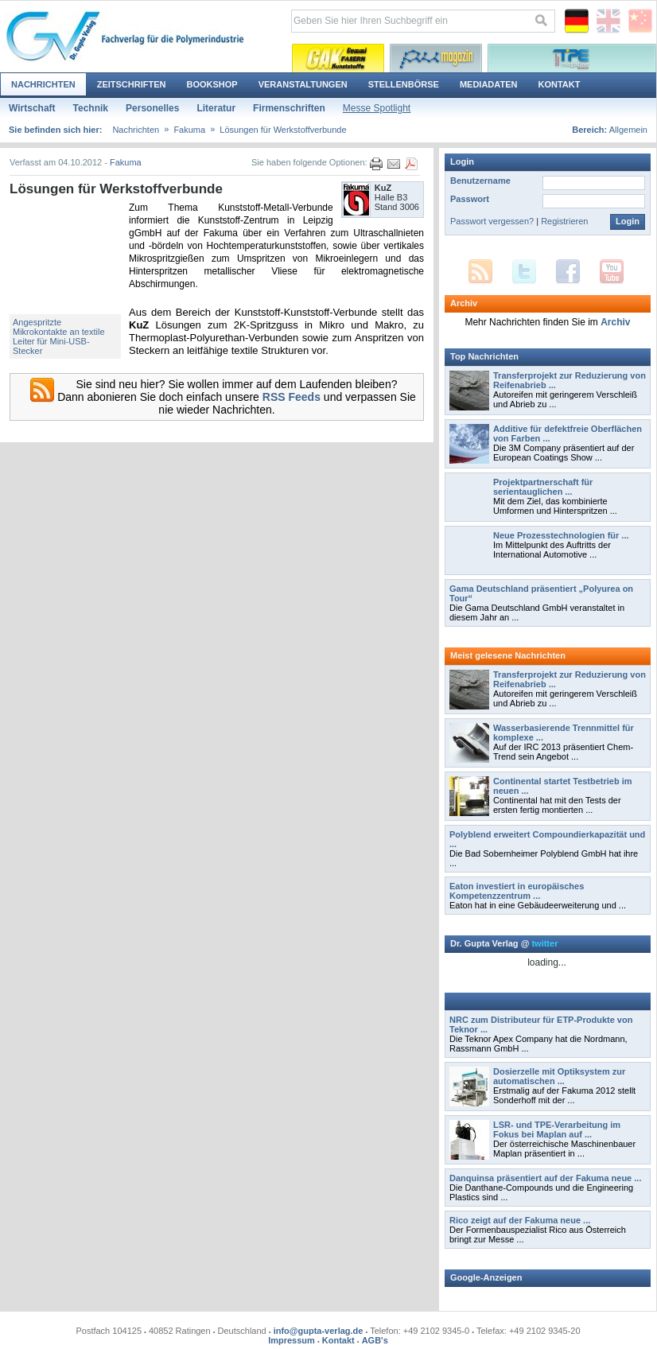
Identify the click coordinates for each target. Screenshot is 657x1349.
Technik (90, 108)
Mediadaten (489, 84)
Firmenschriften (289, 108)
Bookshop (211, 84)
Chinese (640, 21)
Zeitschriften (131, 84)
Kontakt (559, 84)
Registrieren (564, 221)
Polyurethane (436, 58)
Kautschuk (338, 58)
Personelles (152, 108)
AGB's (375, 1340)
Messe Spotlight (376, 108)
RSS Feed (480, 272)
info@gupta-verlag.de (318, 1330)
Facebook (568, 272)
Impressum (291, 1340)
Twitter (524, 272)
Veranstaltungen (303, 84)
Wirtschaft (32, 108)
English (608, 21)
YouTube (612, 272)
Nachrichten (43, 84)
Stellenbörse (403, 84)
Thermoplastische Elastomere (572, 58)
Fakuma (189, 129)
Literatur (215, 108)
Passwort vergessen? (492, 221)
